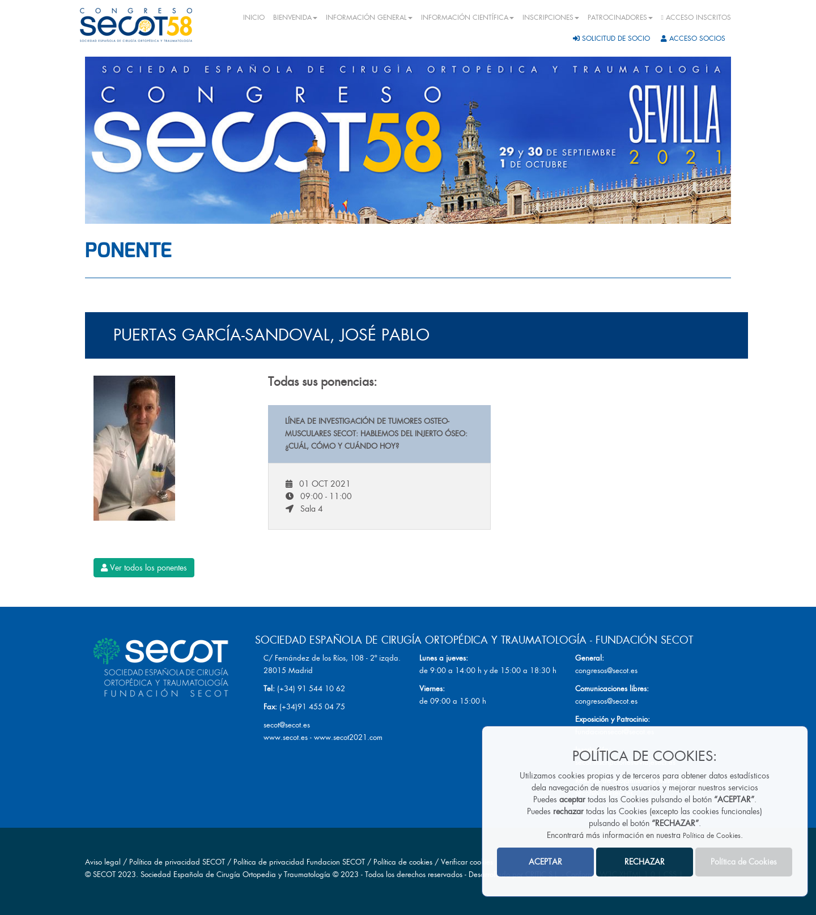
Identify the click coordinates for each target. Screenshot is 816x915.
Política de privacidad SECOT (177, 862)
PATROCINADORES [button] (620, 17)
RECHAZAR (644, 862)
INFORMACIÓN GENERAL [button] (369, 17)
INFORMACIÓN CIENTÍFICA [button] (467, 17)
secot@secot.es (287, 725)
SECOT (104, 874)
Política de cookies (404, 862)
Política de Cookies (712, 835)
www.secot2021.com (348, 737)
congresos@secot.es (606, 670)
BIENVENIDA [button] (295, 17)
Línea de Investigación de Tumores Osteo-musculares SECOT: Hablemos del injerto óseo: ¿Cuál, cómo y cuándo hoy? (376, 433)
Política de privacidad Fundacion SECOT (299, 862)
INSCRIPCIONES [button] (550, 17)
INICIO (254, 17)
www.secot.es (286, 737)
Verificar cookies (467, 862)
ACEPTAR (545, 862)
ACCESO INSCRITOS (696, 17)
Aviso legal (103, 862)
